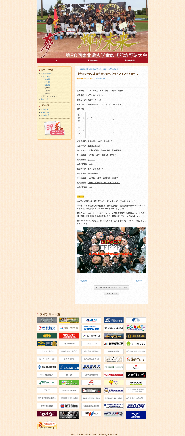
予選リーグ (47, 76)
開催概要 (92, 61)
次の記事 (140, 281)
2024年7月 (45, 115)
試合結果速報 (100, 78)
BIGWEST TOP (111, 293)
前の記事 (83, 281)
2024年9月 (45, 110)
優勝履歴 (130, 61)
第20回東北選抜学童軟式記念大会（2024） (112, 287)
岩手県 (47, 82)
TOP (63, 60)
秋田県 (47, 85)
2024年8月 (45, 112)
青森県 (47, 79)
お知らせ (44, 99)
